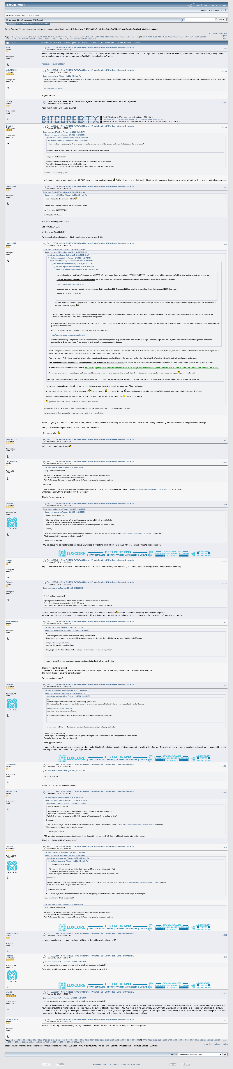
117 (58, 39)
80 (151, 37)
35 (39, 37)
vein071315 (11, 70)
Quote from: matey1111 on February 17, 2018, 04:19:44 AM (69, 258)
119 (65, 39)
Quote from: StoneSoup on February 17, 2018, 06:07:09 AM (67, 255)
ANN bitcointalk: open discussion (152, 119)
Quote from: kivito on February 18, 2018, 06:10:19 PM (62, 76)
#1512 (224, 622)
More (46, 23)
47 (69, 37)
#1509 (224, 504)
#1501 (224, 48)
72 (130, 37)
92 (181, 37)
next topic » (224, 34)
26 (17, 37)
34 (36, 37)
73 (133, 37)
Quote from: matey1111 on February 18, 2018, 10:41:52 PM (64, 771)
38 (46, 37)
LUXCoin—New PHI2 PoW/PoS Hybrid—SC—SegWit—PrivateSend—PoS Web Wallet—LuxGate (113, 29)
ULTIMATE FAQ (109, 119)
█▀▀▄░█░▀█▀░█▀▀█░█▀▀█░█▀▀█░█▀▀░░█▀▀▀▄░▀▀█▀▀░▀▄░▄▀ (70, 117)
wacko (9, 992)
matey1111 (11, 186)
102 (6, 39)
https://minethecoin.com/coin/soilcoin (70, 284)
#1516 (224, 848)
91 (179, 37)
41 (54, 37)
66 (116, 37)
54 (86, 37)
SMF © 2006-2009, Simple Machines (126, 1064)
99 (198, 37)
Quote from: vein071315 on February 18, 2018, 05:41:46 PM (64, 132)
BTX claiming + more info (128, 119)
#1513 (224, 686)
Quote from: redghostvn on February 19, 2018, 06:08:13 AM (64, 509)
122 (75, 39)
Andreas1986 (12, 621)
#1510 (224, 561)
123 (78, 39)
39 (49, 37)
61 (103, 37)
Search (25, 23)
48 (71, 37)
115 (51, 39)
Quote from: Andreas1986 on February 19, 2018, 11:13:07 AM (65, 690)
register (36, 15)
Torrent (39, 20)
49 (73, 37)
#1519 (224, 993)
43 (59, 37)
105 (16, 39)
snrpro (9, 560)
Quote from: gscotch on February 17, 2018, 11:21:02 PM (63, 627)
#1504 (224, 127)
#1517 (224, 935)
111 (37, 39)
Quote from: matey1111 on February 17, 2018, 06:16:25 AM (66, 252)
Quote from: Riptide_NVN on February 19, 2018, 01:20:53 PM (64, 962)
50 (76, 37)
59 (98, 37)
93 (183, 37)
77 (144, 37)
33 (34, 37)
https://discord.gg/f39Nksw (53, 64)
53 (83, 37)
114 (47, 39)
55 (88, 37)
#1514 (224, 766)
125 (85, 39)
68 (121, 37)
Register (39, 23)
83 (159, 37)
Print (224, 38)
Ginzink (9, 126)
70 (126, 37)
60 (101, 37)
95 (188, 37)
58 (96, 37)
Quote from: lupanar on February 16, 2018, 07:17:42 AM (74, 267)
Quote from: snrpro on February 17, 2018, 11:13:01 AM (67, 141)
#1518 (224, 957)
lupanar (9, 503)
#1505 (224, 187)
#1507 (224, 441)
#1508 (224, 463)
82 (156, 37)
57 (93, 37)
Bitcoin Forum (11, 29)
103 (9, 39)
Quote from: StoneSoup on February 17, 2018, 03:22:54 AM (71, 261)
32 (31, 37)
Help (18, 23)
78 (146, 37)
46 (66, 37)
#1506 (224, 244)
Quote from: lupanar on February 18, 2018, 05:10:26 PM (65, 135)
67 (118, 37)
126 (89, 39)
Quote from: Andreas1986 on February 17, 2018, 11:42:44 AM (66, 630)
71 (128, 37)
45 (64, 37)
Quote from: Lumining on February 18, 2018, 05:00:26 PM (67, 138)
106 (19, 39)
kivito (8, 47)
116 (54, 39)
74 (135, 37)
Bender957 (11, 765)
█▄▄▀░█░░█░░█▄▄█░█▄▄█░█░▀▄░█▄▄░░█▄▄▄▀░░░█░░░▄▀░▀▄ (70, 121)
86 (166, 37)
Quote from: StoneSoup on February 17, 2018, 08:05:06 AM (64, 249)
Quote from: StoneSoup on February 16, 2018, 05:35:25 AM (77, 269)
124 (82, 39)
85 (164, 37)
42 (56, 37)
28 (22, 37)
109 (30, 39)
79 (149, 37)
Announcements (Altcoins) (55, 29)
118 (61, 39)
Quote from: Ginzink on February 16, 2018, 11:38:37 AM (72, 264)
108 (26, 39)
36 (41, 37)
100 (201, 37)
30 (26, 37)
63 (108, 37)
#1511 (224, 583)
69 (123, 37)
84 (161, 37)
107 (23, 39)
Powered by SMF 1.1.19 (102, 1064)
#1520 (224, 1020)
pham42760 (11, 792)
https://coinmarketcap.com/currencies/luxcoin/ (68, 335)
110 (33, 39)
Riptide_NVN (12, 934)
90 (176, 37)
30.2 (34, 20)
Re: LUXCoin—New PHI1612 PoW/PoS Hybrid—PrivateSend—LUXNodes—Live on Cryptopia (90, 47)
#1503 (224, 103)
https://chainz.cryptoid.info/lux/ (59, 643)
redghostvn (11, 461)
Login (32, 23)
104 (13, 39)
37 (44, 37)
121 (72, 39)
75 (138, 37)
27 (19, 37)
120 (68, 39)
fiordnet (9, 582)
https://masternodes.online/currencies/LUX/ (152, 489)
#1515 (224, 793)
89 (174, 37)
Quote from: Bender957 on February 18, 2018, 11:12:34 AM (64, 192)
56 (91, 37)
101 (204, 37)
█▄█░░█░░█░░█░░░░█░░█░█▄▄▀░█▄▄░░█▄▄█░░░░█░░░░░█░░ (70, 119)
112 (40, 39)
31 (29, 37)
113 (44, 39)
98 (196, 37)
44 (61, 37)
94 (186, 37)
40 (51, 37)
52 (81, 37)
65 (113, 37)
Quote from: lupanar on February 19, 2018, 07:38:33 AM (63, 797)
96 (191, 37)
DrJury (9, 101)
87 (169, 37)
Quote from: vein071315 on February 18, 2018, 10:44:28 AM (66, 195)
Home (11, 23)
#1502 (224, 71)
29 (24, 37)
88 (171, 37)
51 (78, 37)
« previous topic (216, 33)
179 (94, 39)
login (28, 15)
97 (193, 37)
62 (106, 37)
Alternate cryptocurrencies (30, 29)
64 (111, 37)
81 (154, 37)
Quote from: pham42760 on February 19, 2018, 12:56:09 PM (64, 852)
